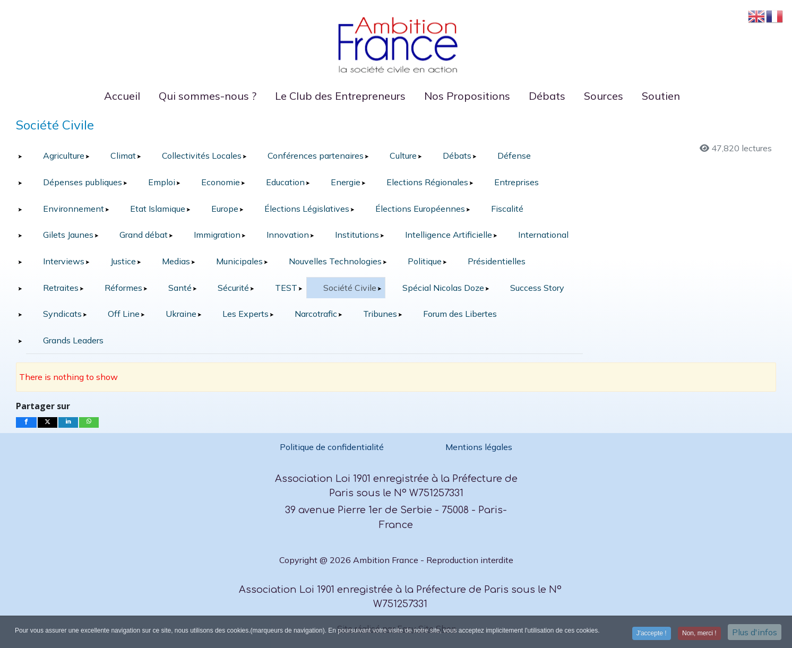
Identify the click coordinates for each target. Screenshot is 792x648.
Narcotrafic (316, 313)
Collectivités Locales (202, 155)
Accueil (122, 95)
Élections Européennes (420, 208)
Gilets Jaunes (68, 234)
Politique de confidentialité (333, 447)
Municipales (239, 261)
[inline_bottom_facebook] (26, 422)
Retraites (61, 287)
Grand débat (143, 234)
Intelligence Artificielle (448, 234)
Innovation (287, 234)
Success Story (537, 287)
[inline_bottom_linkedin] (68, 422)
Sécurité (233, 287)
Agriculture (63, 155)
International (543, 234)
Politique (425, 261)
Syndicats (62, 313)
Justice (123, 261)
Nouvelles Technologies (335, 261)
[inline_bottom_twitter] (48, 422)
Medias (176, 261)
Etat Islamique (157, 208)
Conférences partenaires (316, 155)
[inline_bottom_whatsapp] (89, 422)
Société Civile (349, 287)
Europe (224, 208)
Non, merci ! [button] (699, 634)
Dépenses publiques (82, 182)
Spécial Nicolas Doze (443, 287)
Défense (514, 155)
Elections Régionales (427, 182)
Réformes (123, 287)
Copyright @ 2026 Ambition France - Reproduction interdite (396, 560)
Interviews (63, 261)
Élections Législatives (306, 208)
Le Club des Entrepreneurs (340, 95)
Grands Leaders (73, 340)
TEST (286, 287)
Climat (123, 155)
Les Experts (245, 313)
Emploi (161, 182)
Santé (180, 287)
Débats (457, 155)
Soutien (661, 95)
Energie (345, 182)
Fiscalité (507, 208)
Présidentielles (497, 261)
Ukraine (181, 313)
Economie (220, 182)
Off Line (124, 313)
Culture (403, 155)
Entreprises (516, 182)
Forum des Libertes (460, 313)
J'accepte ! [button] (651, 634)
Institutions (357, 234)
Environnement (73, 208)
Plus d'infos (754, 633)
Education (285, 182)
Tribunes (380, 313)
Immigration (217, 234)
